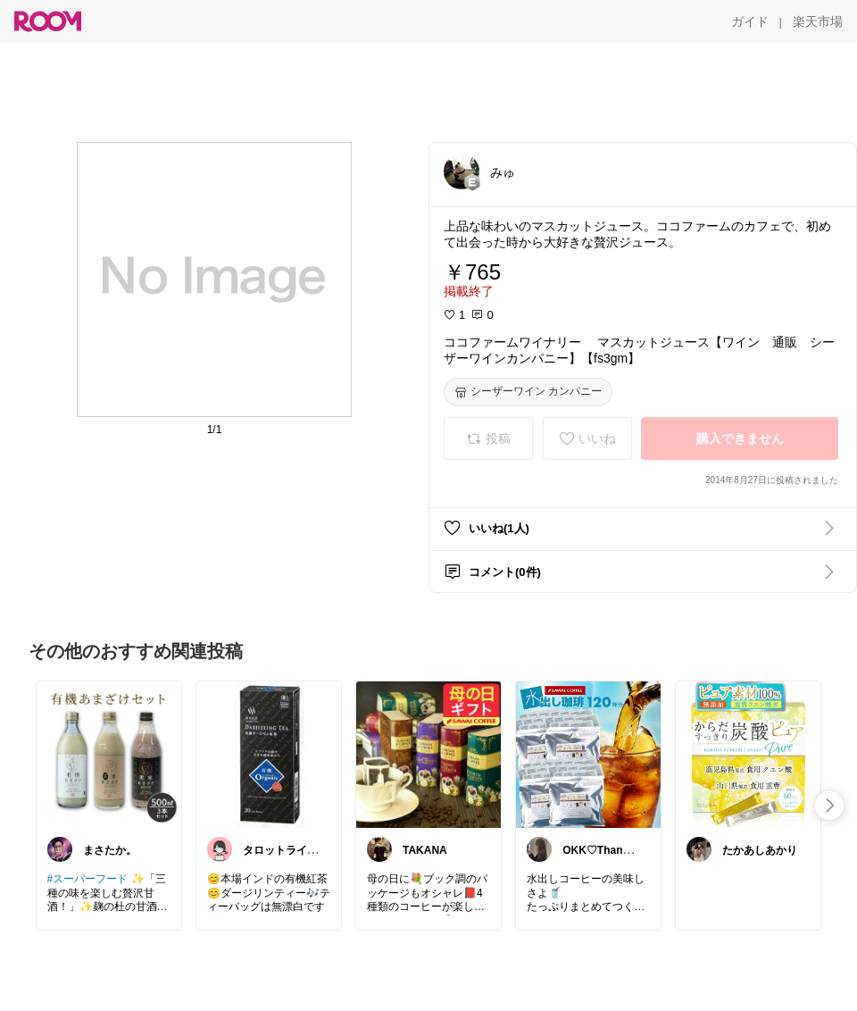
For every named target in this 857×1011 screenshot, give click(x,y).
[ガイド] (750, 21)
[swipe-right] (829, 805)
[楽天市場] (818, 21)
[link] (109, 753)
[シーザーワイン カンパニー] (528, 392)
